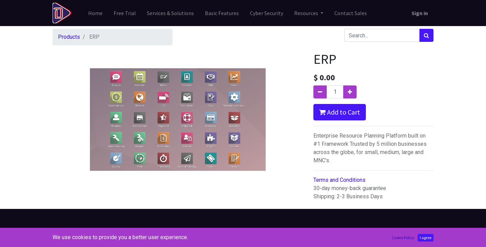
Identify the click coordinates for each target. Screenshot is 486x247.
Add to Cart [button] (339, 112)
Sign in (420, 13)
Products (69, 37)
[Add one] (350, 91)
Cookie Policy (403, 237)
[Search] (426, 35)
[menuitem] (95, 13)
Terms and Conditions (339, 180)
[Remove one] (320, 91)
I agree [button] (425, 237)
